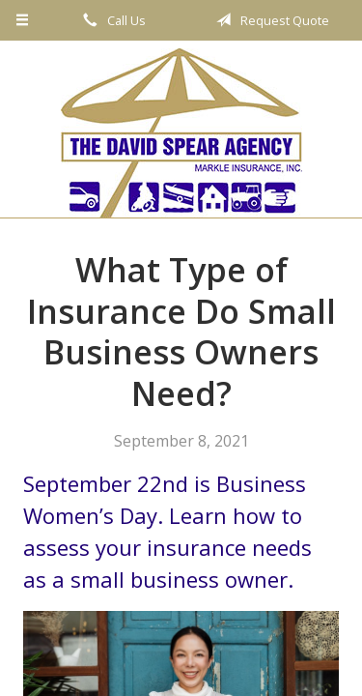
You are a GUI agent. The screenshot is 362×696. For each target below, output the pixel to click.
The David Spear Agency (181, 133)
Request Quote (269, 20)
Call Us (111, 20)
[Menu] (22, 20)
